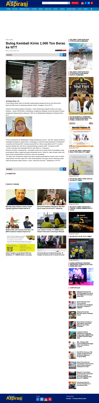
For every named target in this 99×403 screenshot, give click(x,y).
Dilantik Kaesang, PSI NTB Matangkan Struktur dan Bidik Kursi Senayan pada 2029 (85, 294)
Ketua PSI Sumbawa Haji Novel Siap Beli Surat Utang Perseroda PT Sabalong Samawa (51, 208)
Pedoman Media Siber (79, 398)
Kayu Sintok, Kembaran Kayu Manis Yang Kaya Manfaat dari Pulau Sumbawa (84, 324)
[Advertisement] (49, 23)
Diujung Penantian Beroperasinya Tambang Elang (85, 313)
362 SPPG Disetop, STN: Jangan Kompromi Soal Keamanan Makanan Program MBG (85, 354)
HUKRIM (34, 9)
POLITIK (14, 9)
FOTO (80, 9)
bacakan (58, 50)
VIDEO (85, 9)
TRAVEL (62, 9)
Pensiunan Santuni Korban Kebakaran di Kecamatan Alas (83, 384)
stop (64, 50)
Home (7, 39)
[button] (91, 8)
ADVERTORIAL (71, 9)
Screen (75, 3)
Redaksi (68, 398)
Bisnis (11, 39)
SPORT (55, 9)
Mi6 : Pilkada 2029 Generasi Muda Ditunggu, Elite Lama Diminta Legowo (85, 344)
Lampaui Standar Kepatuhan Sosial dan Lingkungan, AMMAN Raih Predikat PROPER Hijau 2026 (85, 335)
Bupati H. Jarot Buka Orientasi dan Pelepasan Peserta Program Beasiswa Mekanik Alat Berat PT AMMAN (85, 375)
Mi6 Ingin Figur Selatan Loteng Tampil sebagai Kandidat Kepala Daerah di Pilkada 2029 (19, 208)
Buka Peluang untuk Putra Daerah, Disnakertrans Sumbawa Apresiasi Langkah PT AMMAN (85, 305)
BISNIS (41, 9)
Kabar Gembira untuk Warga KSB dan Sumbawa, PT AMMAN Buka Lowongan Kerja (19, 254)
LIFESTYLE (48, 9)
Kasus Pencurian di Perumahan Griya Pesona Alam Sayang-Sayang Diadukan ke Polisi (85, 364)
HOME (8, 9)
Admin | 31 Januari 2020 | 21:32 (12, 50)
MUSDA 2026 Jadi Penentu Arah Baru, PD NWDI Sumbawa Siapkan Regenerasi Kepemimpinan (19, 231)
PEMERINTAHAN (24, 9)
